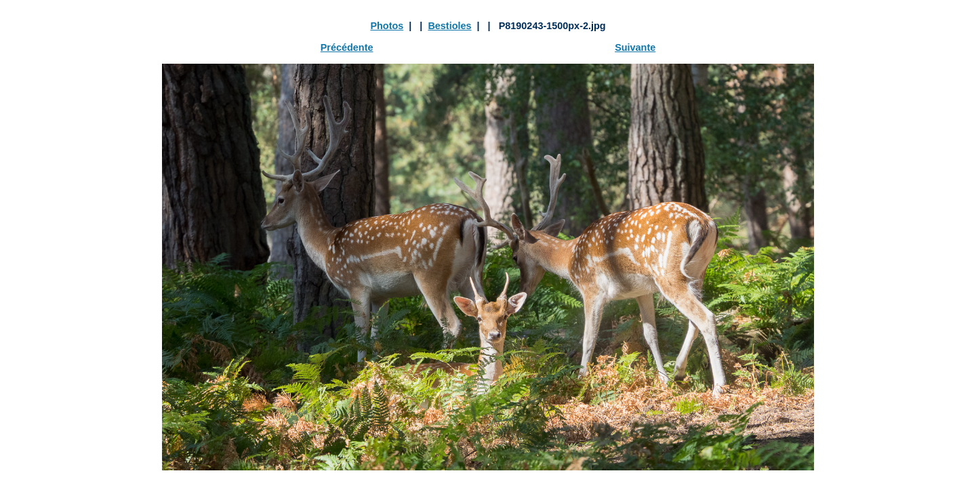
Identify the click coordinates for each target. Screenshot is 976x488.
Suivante (635, 47)
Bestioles (449, 25)
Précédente (347, 47)
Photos (386, 25)
